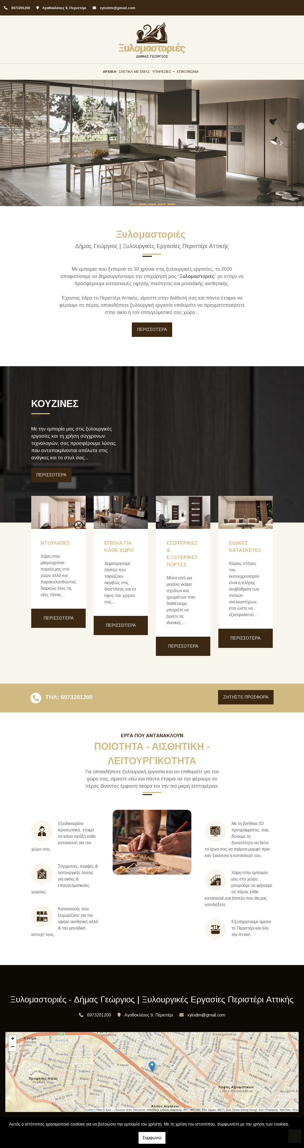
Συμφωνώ (152, 1137)
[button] (23, 143)
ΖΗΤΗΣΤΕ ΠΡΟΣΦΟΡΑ (246, 697)
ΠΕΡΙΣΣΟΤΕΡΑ (152, 329)
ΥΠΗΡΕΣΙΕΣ (162, 72)
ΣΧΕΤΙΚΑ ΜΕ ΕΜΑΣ (134, 72)
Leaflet (89, 1109)
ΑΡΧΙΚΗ (109, 72)
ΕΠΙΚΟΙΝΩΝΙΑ (188, 72)
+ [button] (12, 1039)
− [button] (12, 1047)
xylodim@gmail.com (117, 8)
